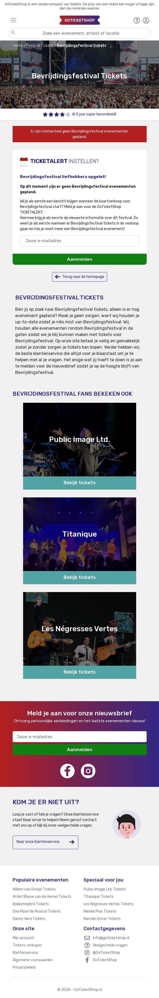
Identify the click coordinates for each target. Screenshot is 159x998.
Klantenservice (25, 952)
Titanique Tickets (99, 896)
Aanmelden (79, 259)
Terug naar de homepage (79, 276)
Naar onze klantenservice (45, 842)
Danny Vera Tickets (29, 918)
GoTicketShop (105, 960)
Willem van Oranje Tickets (34, 889)
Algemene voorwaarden (33, 960)
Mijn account (23, 938)
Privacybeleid (24, 967)
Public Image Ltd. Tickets (105, 889)
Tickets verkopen (27, 945)
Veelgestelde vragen (110, 945)
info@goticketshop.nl (111, 938)
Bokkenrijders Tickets (31, 904)
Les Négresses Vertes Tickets (109, 904)
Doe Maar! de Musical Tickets (37, 911)
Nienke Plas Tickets (100, 911)
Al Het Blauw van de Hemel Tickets (42, 896)
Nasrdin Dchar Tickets (102, 918)
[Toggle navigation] (33, 20)
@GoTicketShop (106, 952)
